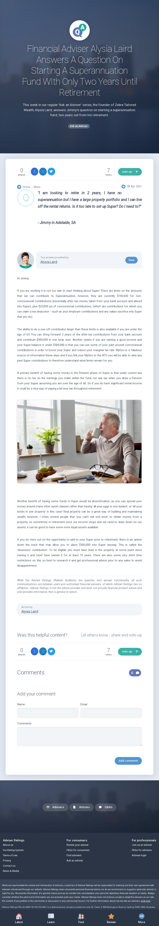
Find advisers (74, 855)
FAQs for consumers (78, 850)
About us (8, 844)
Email (111, 710)
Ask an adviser (75, 860)
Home (26, 186)
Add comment (128, 760)
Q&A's (105, 807)
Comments (79, 734)
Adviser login (139, 855)
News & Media (11, 870)
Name (48, 710)
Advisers (55, 807)
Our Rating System (13, 850)
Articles (81, 807)
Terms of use (10, 855)
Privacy (7, 860)
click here (145, 901)
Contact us (9, 865)
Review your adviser (78, 844)
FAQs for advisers (142, 850)
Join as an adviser (142, 844)
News (37, 186)
